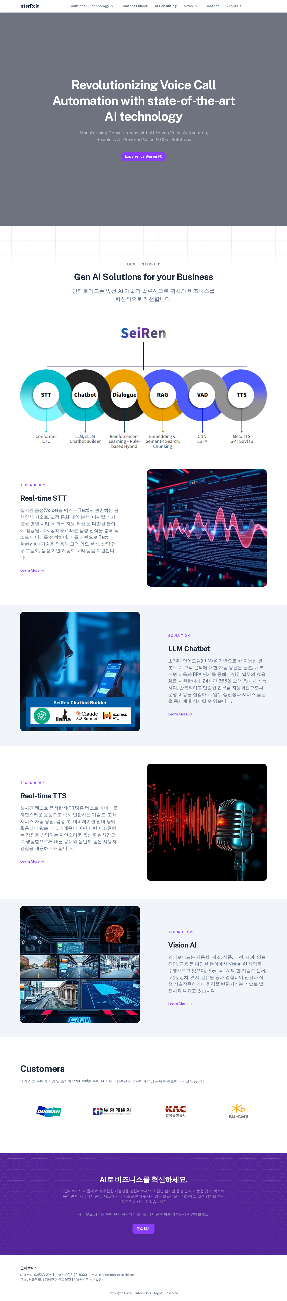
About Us (233, 6)
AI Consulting (166, 6)
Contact (212, 6)
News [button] (188, 6)
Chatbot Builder (135, 6)
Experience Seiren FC (143, 156)
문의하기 (143, 1226)
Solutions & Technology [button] (89, 6)
